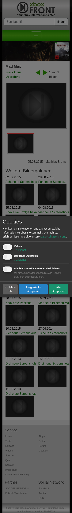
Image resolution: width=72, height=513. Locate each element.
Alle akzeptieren (58, 289)
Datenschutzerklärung (53, 236)
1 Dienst (20, 250)
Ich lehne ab (10, 289)
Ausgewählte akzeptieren (33, 289)
